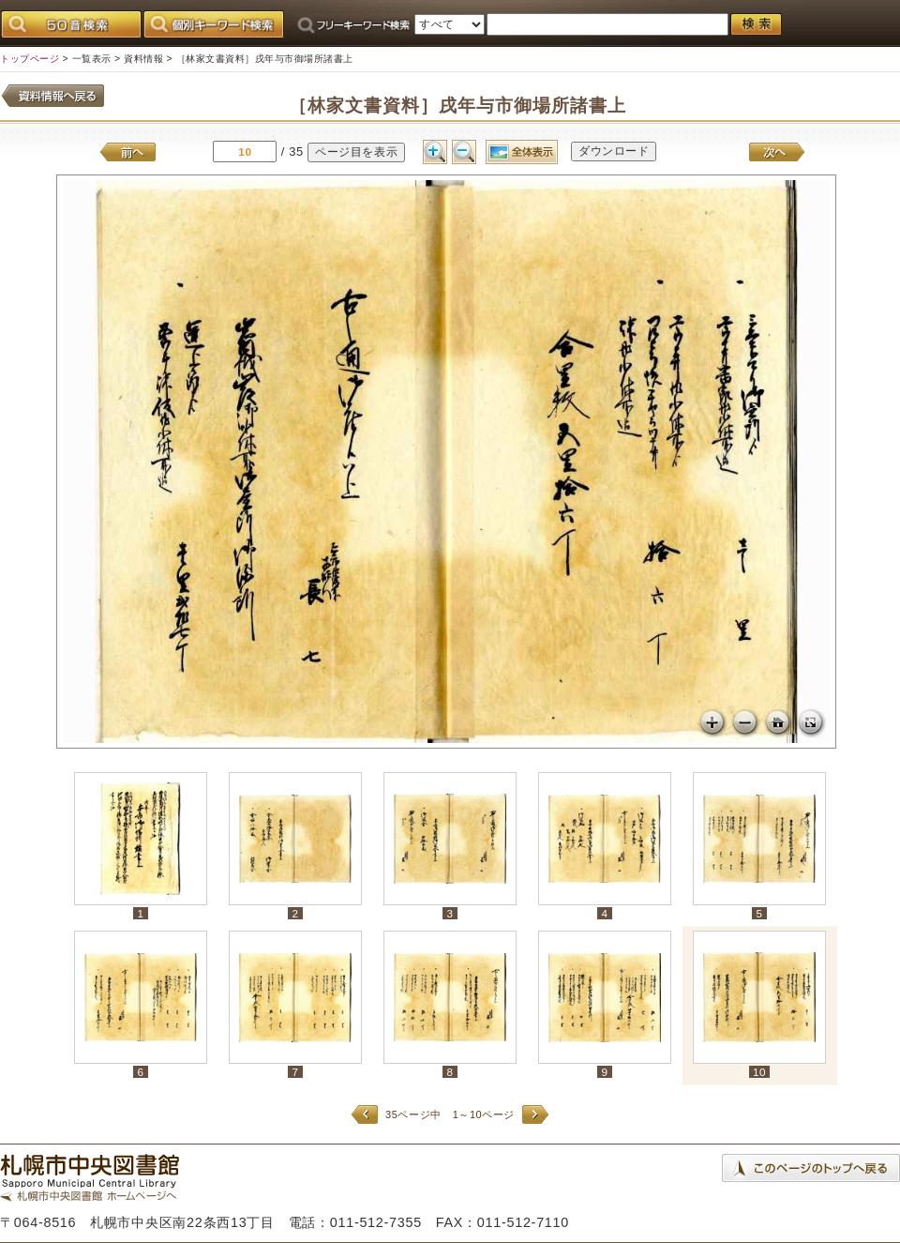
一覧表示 (92, 58)
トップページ (29, 58)
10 (759, 1072)
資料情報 (143, 58)
